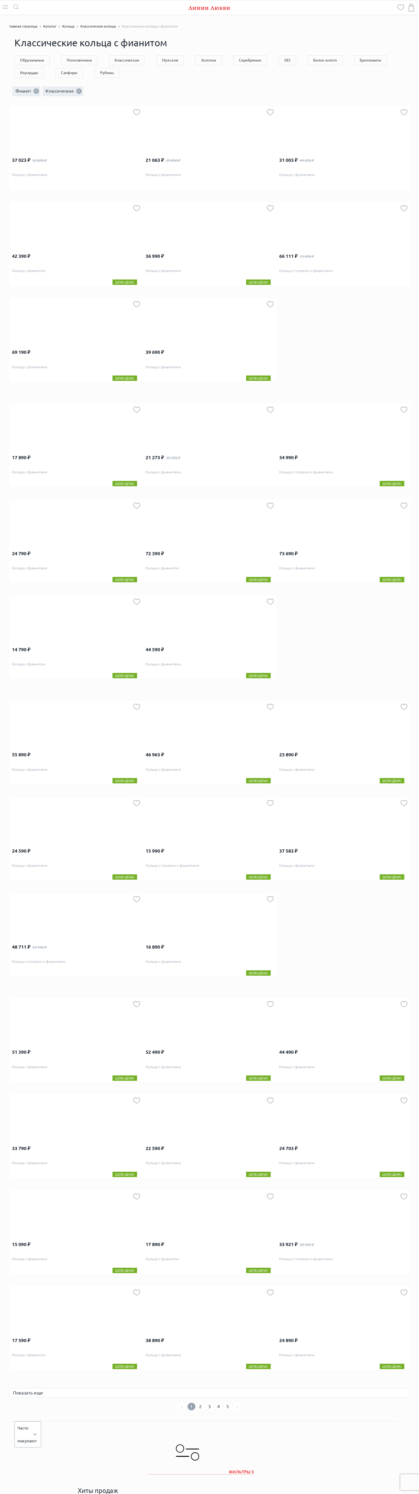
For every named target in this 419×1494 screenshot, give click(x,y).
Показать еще (28, 1392)
